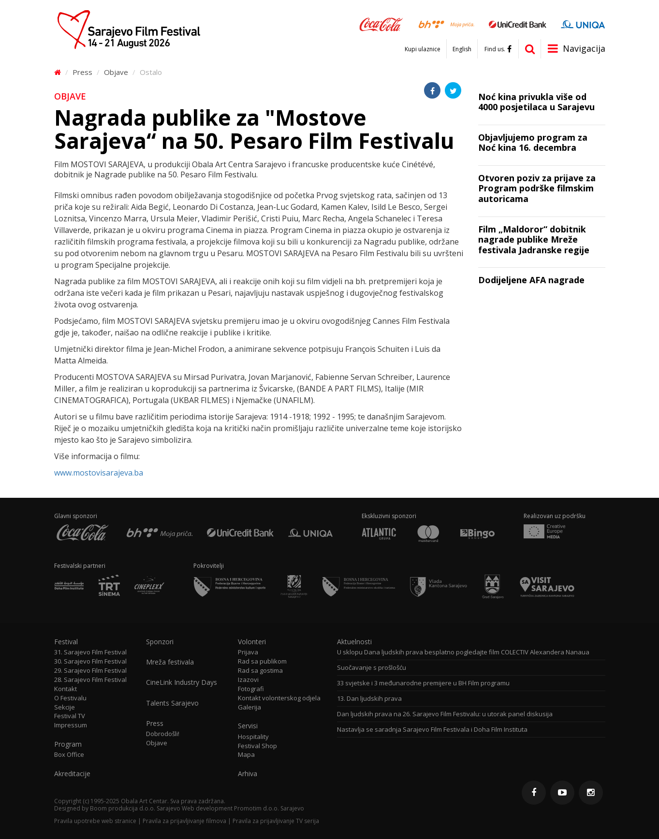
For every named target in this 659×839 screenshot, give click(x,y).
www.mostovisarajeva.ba (98, 472)
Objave (116, 72)
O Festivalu (70, 698)
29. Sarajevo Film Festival (90, 670)
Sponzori (160, 641)
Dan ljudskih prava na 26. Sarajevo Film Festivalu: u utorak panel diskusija (445, 714)
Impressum (70, 725)
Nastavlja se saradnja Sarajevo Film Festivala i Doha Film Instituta (432, 729)
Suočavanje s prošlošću (371, 668)
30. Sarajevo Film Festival (90, 661)
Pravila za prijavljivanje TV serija (276, 821)
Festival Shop (257, 746)
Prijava (248, 652)
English (462, 49)
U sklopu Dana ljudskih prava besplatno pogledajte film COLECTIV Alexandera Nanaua (463, 652)
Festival (66, 641)
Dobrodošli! (162, 734)
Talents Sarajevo (172, 703)
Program (68, 744)
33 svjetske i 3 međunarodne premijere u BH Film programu (423, 683)
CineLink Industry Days (181, 682)
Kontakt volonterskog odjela (279, 698)
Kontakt (65, 689)
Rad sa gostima (260, 670)
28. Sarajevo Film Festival (90, 680)
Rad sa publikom (262, 661)
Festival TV (69, 716)
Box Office (69, 755)
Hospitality (253, 737)
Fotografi (251, 689)
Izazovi (248, 680)
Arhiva (247, 773)
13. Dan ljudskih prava (369, 698)
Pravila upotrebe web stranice (95, 821)
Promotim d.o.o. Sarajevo (269, 808)
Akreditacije (72, 773)
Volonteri (252, 641)
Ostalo (151, 72)
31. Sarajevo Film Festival (90, 652)
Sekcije (64, 707)
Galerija (249, 707)
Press (82, 72)
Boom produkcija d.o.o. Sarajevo (135, 808)
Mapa (246, 755)
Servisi (248, 726)
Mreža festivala (170, 662)
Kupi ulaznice (422, 49)
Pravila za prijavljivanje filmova (184, 821)
